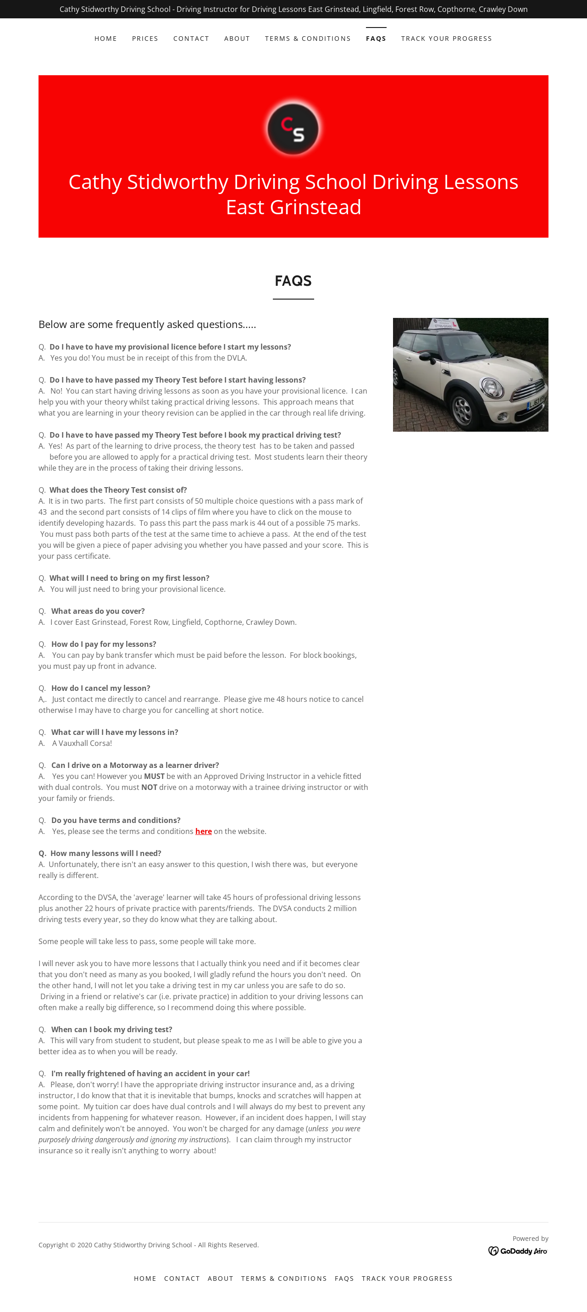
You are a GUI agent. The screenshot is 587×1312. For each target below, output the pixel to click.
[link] (294, 127)
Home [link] (105, 38)
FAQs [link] (376, 38)
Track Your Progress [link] (447, 38)
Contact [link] (191, 38)
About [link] (237, 38)
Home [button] (145, 1278)
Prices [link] (145, 38)
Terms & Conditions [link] (308, 38)
